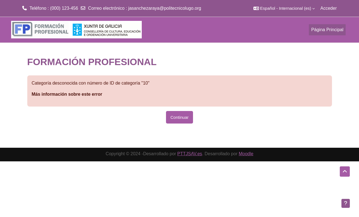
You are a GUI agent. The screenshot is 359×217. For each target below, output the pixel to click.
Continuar (179, 117)
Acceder (328, 8)
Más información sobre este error (67, 94)
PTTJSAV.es (189, 153)
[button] (284, 8)
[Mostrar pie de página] (345, 203)
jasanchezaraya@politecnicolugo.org (164, 8)
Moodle (246, 153)
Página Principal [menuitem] (327, 29)
